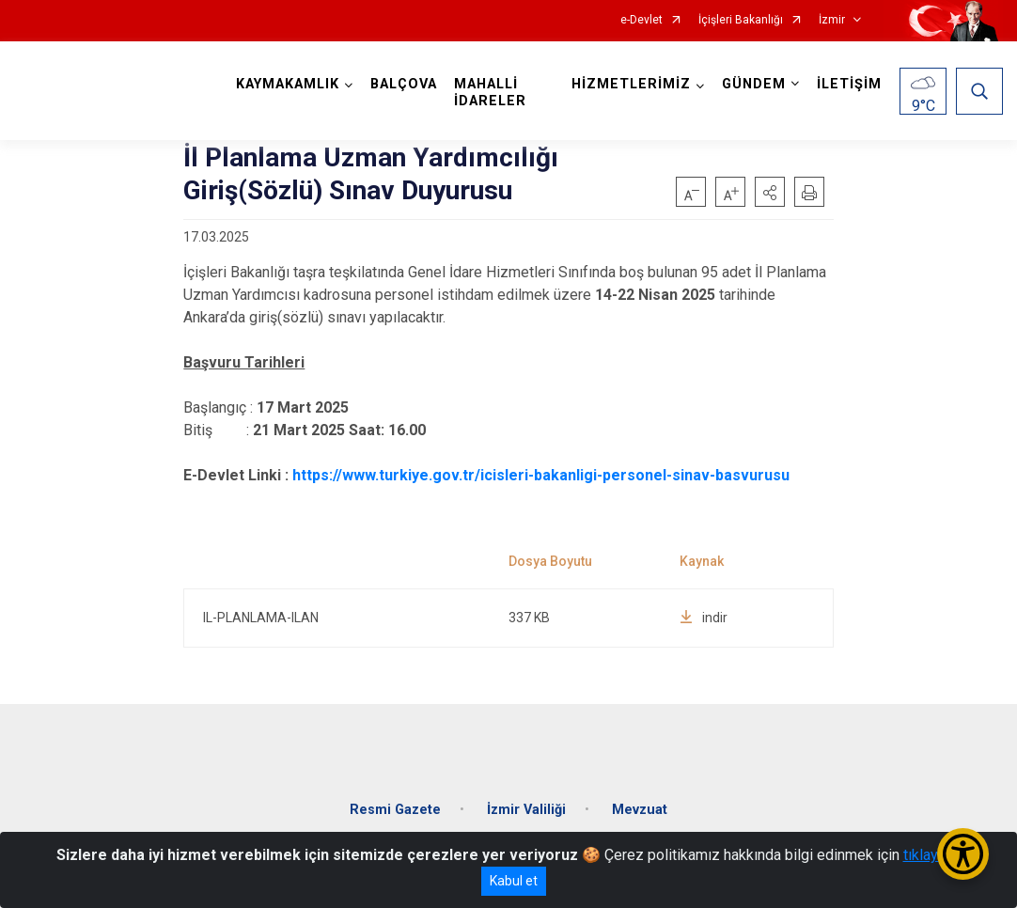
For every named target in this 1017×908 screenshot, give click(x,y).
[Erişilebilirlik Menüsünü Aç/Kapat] (963, 854)
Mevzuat (639, 810)
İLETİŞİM (849, 84)
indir (704, 617)
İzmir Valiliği (526, 810)
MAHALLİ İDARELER (490, 92)
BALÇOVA (403, 84)
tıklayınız (932, 855)
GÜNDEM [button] (754, 84)
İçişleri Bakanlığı (740, 20)
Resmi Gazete (395, 810)
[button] (770, 192)
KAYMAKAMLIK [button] (287, 84)
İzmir (832, 20)
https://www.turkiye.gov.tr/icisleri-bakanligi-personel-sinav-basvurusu (541, 475)
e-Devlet (641, 20)
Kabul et (514, 880)
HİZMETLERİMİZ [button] (631, 84)
